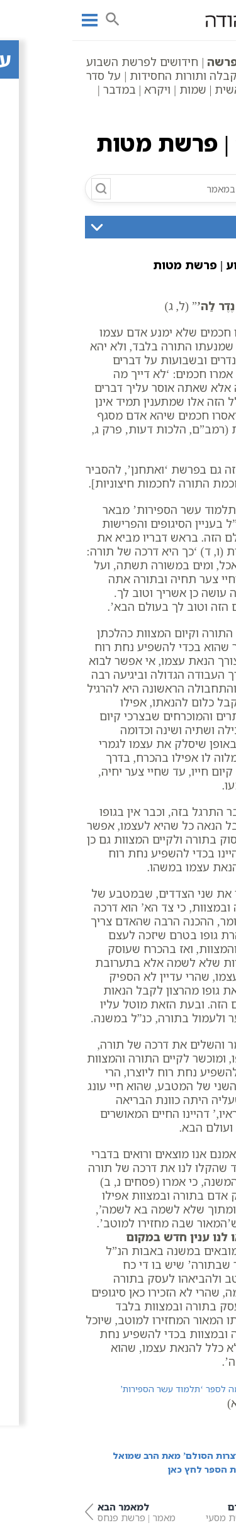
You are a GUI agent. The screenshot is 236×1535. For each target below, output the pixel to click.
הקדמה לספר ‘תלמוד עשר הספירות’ (116, 1389)
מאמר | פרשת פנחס (58, 1512)
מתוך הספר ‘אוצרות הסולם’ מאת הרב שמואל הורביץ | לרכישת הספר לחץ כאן (131, 1462)
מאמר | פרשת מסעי (178, 1512)
